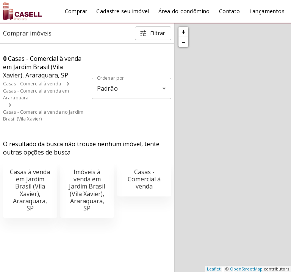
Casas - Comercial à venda (32, 83)
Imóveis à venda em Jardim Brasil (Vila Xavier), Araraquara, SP (87, 190)
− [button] (183, 41)
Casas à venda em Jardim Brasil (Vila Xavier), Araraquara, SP (30, 190)
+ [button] (183, 31)
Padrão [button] (107, 88)
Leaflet (214, 269)
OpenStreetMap (246, 269)
